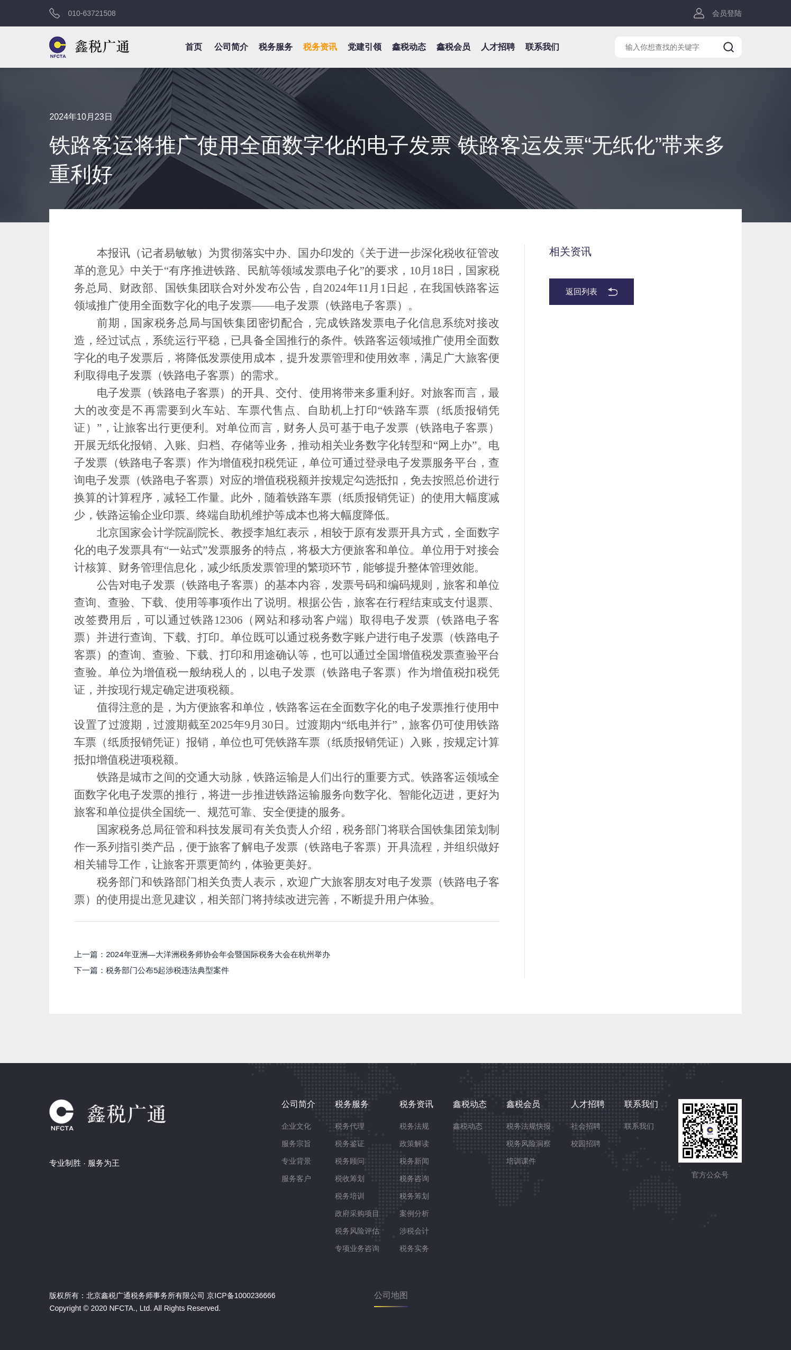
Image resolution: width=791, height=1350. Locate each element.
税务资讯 (320, 46)
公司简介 (231, 46)
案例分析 (414, 1213)
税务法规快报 (528, 1126)
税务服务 (276, 46)
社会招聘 (586, 1126)
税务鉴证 (350, 1143)
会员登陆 (727, 13)
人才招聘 (498, 46)
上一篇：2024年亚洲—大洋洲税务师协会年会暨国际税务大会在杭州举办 (202, 954)
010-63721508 (91, 13)
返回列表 (581, 291)
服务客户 (296, 1178)
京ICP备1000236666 (241, 1295)
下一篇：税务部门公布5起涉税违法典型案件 (151, 970)
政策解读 (414, 1143)
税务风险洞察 (528, 1143)
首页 (193, 46)
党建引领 (364, 46)
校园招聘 (586, 1143)
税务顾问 (350, 1161)
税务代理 (350, 1126)
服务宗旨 (296, 1143)
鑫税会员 (453, 46)
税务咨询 (414, 1178)
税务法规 (414, 1126)
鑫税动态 (409, 46)
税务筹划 (414, 1196)
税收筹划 (350, 1178)
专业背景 (296, 1161)
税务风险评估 (357, 1231)
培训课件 (521, 1161)
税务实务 (414, 1248)
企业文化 (296, 1126)
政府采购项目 (357, 1213)
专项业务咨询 (357, 1248)
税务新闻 (414, 1161)
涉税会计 (414, 1231)
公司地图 (391, 1295)
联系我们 (542, 46)
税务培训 (350, 1196)
